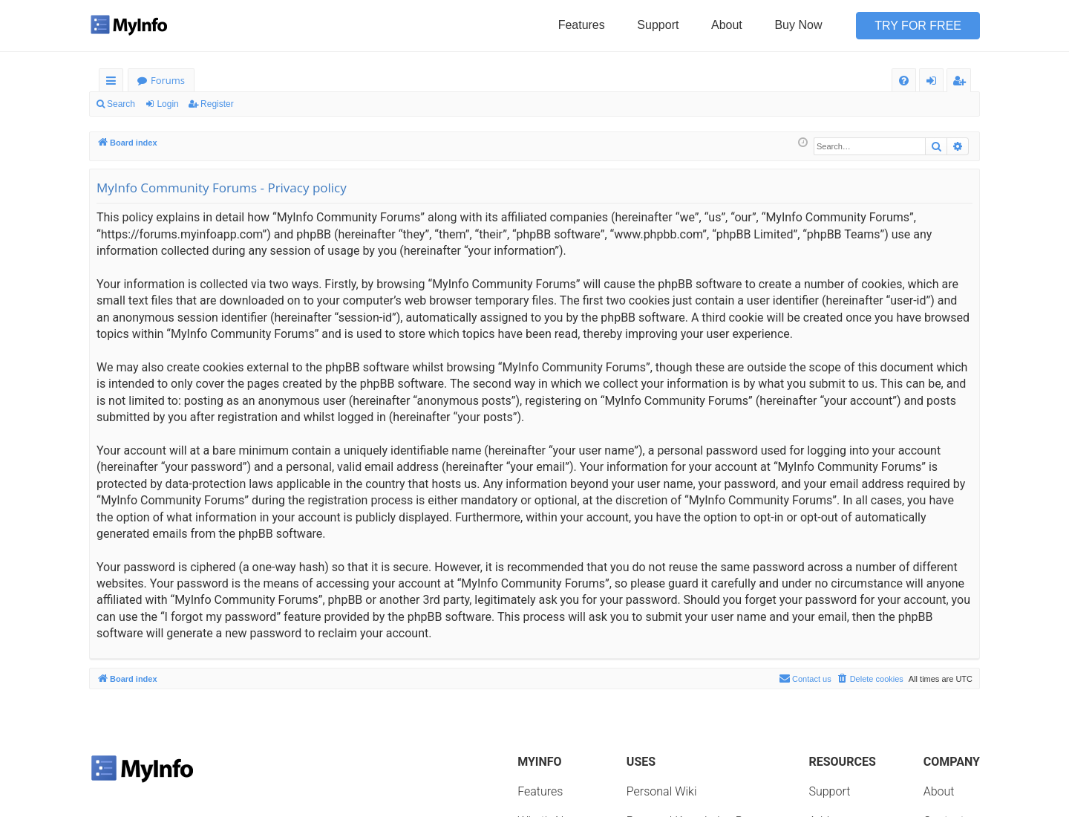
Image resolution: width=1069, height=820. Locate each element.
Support (658, 25)
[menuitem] (903, 80)
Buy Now (798, 25)
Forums (168, 80)
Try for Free (918, 25)
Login (167, 104)
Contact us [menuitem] (805, 678)
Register (217, 104)
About (726, 25)
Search (121, 104)
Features (581, 25)
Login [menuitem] (934, 83)
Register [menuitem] (962, 83)
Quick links (113, 83)
